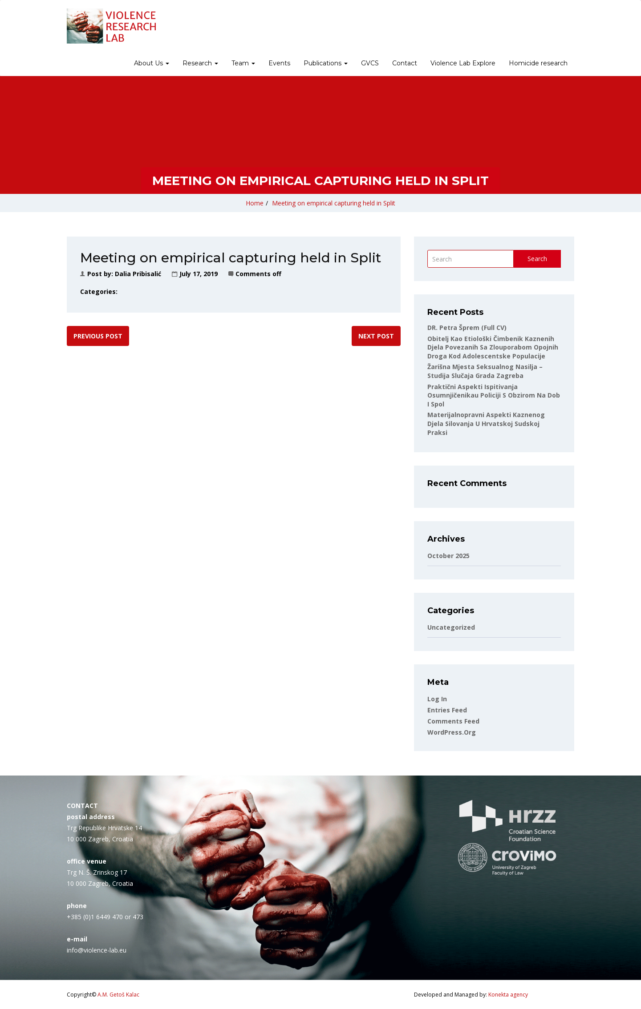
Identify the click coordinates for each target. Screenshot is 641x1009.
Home (255, 203)
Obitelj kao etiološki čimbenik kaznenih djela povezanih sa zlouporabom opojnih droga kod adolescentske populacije (492, 347)
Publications (326, 63)
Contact (404, 63)
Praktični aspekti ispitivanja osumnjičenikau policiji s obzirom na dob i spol (493, 395)
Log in (437, 699)
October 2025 (448, 555)
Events (279, 63)
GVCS (370, 63)
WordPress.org (451, 732)
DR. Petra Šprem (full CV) (467, 327)
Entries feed (447, 710)
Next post (376, 336)
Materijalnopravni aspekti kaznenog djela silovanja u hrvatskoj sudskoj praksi (486, 423)
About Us (151, 63)
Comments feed (453, 721)
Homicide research (538, 63)
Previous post (97, 336)
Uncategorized (451, 627)
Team (243, 63)
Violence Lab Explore (462, 63)
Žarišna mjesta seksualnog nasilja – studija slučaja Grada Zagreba (485, 371)
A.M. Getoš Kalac (118, 994)
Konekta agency (508, 994)
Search (537, 258)
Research (200, 63)
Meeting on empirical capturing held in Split (333, 203)
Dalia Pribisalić (138, 273)
